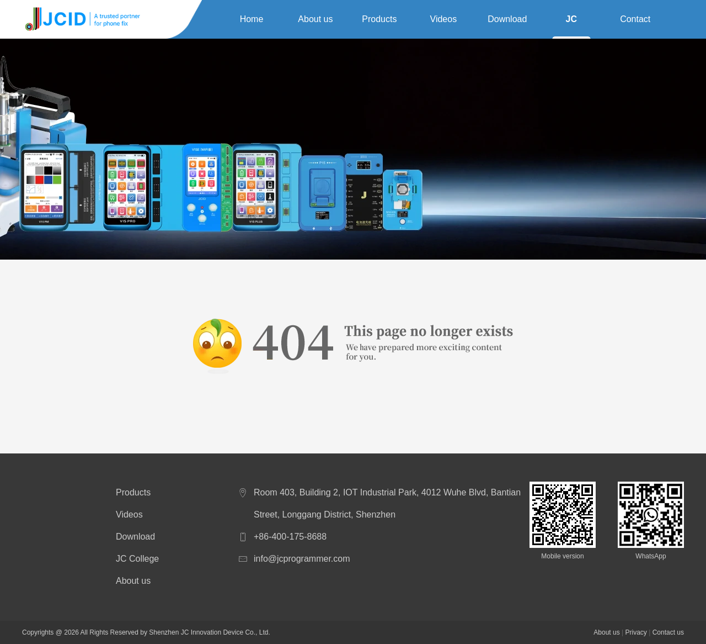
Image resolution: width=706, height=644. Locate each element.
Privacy (635, 632)
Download (507, 19)
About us (315, 19)
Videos (443, 19)
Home (252, 19)
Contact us (635, 21)
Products (379, 19)
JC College (571, 21)
